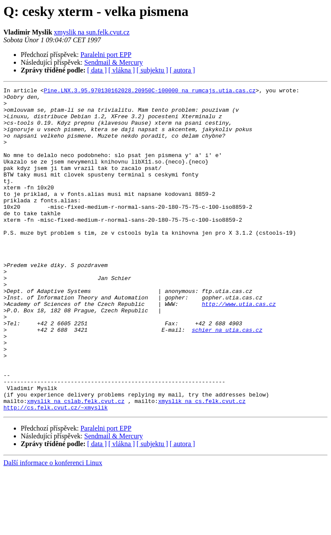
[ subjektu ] (152, 70)
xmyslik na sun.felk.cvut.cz (92, 32)
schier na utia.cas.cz (227, 379)
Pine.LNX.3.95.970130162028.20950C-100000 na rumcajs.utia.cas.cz (150, 91)
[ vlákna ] (122, 70)
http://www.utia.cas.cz (239, 348)
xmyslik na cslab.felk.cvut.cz (76, 464)
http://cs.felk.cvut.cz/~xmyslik (55, 472)
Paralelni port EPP (106, 54)
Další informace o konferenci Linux (52, 527)
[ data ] (96, 70)
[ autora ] (182, 70)
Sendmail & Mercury (113, 62)
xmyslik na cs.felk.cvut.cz (202, 464)
